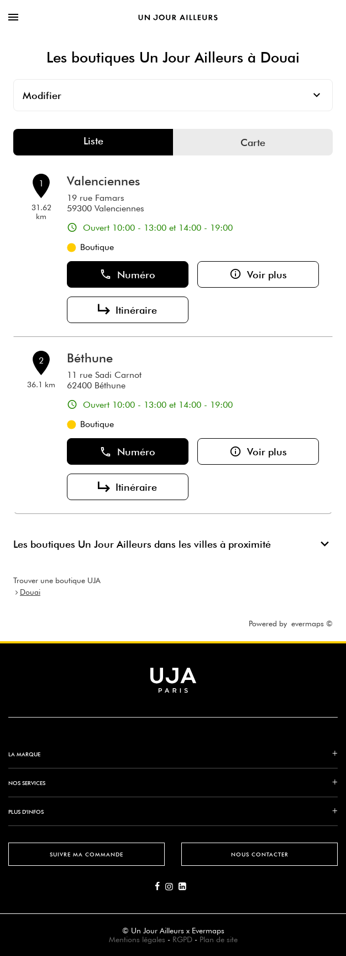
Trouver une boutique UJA (57, 580)
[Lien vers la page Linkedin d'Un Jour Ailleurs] (185, 886)
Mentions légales (137, 939)
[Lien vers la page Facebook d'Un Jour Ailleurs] (160, 886)
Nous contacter (260, 854)
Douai (30, 592)
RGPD (182, 939)
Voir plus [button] (258, 274)
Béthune (90, 358)
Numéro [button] (127, 274)
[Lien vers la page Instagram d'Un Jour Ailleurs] (172, 886)
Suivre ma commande (86, 854)
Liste (93, 141)
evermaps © (312, 623)
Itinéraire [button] (127, 310)
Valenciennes (103, 181)
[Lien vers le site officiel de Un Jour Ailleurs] (178, 17)
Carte (252, 142)
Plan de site (219, 939)
